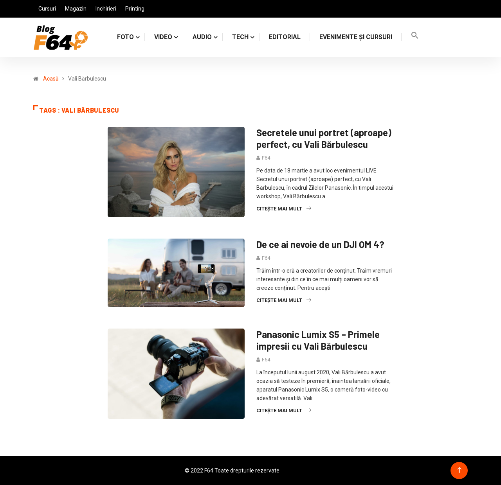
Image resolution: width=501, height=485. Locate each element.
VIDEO (163, 37)
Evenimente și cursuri (355, 37)
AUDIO (202, 37)
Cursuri (47, 8)
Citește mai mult (283, 209)
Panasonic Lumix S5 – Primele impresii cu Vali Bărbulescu (318, 340)
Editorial (285, 37)
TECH (240, 37)
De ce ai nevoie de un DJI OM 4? (320, 244)
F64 (266, 158)
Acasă (51, 78)
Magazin (76, 8)
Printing (134, 8)
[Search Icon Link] (415, 37)
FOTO (125, 37)
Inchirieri (106, 8)
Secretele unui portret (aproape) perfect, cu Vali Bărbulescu (323, 138)
